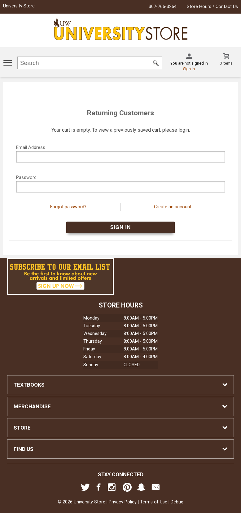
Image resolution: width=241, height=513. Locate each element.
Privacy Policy (123, 502)
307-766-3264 (163, 6)
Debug (177, 502)
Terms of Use (153, 502)
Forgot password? (68, 207)
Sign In (189, 68)
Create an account (172, 207)
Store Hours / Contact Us (212, 6)
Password (26, 177)
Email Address (30, 147)
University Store (19, 6)
